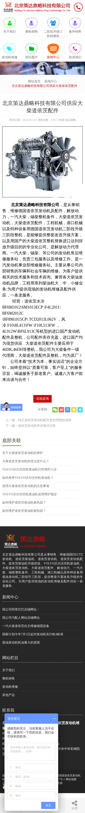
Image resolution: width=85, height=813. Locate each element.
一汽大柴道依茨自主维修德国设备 (25, 626)
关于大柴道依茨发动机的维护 (22, 453)
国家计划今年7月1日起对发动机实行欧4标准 (32, 634)
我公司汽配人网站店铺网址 (21, 617)
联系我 (8, 710)
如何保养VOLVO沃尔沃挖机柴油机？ (28, 477)
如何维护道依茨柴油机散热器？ (24, 502)
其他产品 (8, 695)
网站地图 (71, 779)
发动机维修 (10, 686)
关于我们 (8, 670)
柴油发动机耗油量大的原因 (21, 642)
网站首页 (34, 81)
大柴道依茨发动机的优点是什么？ (25, 461)
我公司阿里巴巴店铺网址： (21, 609)
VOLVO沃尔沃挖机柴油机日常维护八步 (29, 469)
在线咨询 (42, 398)
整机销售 (8, 678)
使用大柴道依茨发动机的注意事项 (25, 486)
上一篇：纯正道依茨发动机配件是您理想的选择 (38, 420)
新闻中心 (51, 81)
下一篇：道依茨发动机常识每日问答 (31, 425)
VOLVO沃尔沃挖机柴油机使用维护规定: (30, 494)
